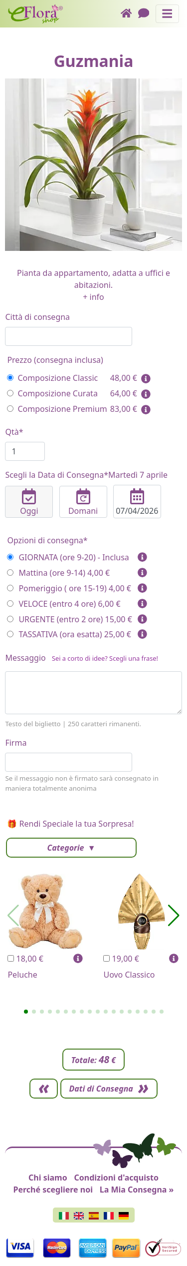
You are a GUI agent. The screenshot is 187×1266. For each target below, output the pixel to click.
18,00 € (25, 958)
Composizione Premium (57, 408)
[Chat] (147, 13)
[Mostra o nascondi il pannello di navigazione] (167, 13)
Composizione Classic (52, 377)
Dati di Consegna (101, 1088)
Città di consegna (37, 316)
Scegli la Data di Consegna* (86, 475)
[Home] (129, 13)
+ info (93, 296)
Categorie (66, 847)
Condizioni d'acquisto (116, 1177)
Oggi (29, 502)
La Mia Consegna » (137, 1189)
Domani (83, 502)
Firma (15, 742)
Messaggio (81, 659)
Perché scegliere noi (53, 1189)
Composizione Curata (52, 393)
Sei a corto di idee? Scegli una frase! (105, 658)
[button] (26, 1012)
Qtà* (14, 431)
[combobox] (68, 336)
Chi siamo (47, 1177)
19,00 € (121, 958)
